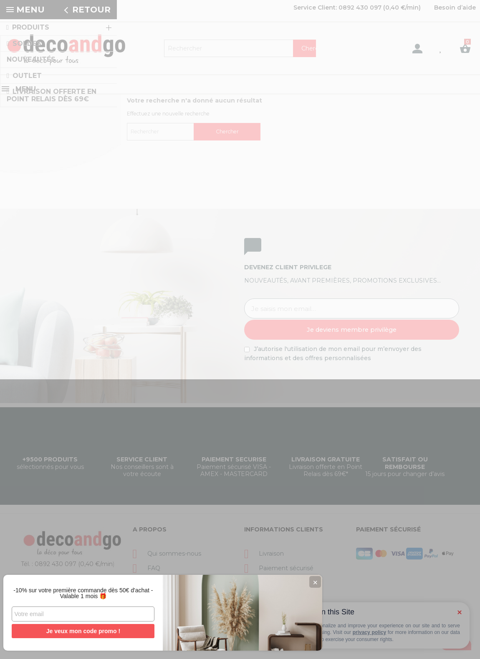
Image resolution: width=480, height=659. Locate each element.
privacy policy (369, 632)
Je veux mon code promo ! (62, 631)
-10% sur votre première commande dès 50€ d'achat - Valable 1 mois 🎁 (62, 590)
